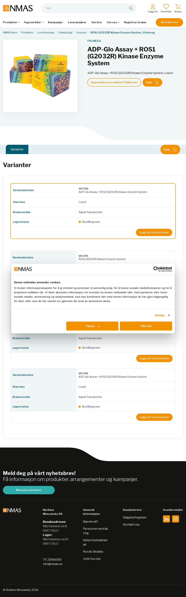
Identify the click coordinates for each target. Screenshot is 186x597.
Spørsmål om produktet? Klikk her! (114, 82)
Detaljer (160, 315)
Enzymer (81, 32)
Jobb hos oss (92, 558)
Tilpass (92, 326)
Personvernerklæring (95, 531)
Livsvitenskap (45, 32)
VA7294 (83, 255)
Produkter (27, 32)
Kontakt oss (169, 22)
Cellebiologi (65, 32)
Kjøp (152, 82)
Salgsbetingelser (135, 517)
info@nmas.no (52, 564)
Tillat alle (146, 326)
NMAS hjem (10, 32)
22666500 (54, 559)
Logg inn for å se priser (154, 232)
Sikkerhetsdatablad (95, 542)
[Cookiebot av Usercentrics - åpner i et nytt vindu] (156, 269)
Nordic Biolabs (93, 551)
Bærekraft (90, 521)
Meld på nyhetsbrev (29, 490)
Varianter (17, 149)
